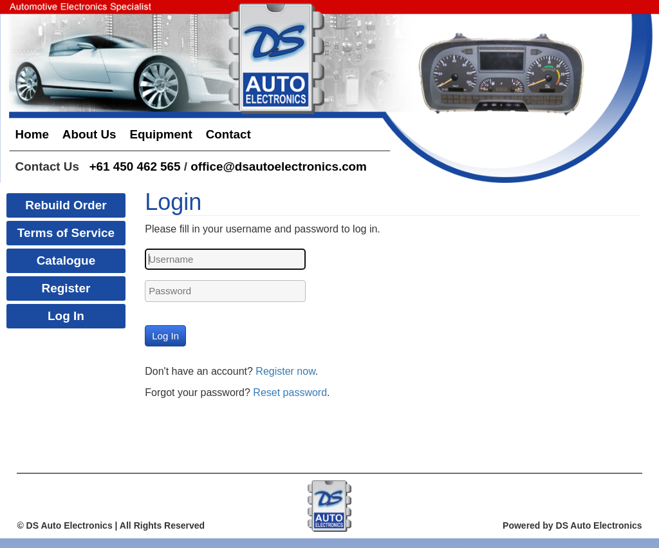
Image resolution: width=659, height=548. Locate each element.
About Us (89, 134)
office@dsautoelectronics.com (278, 166)
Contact (228, 134)
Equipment (160, 134)
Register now (285, 371)
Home (32, 134)
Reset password (290, 392)
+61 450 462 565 (135, 166)
